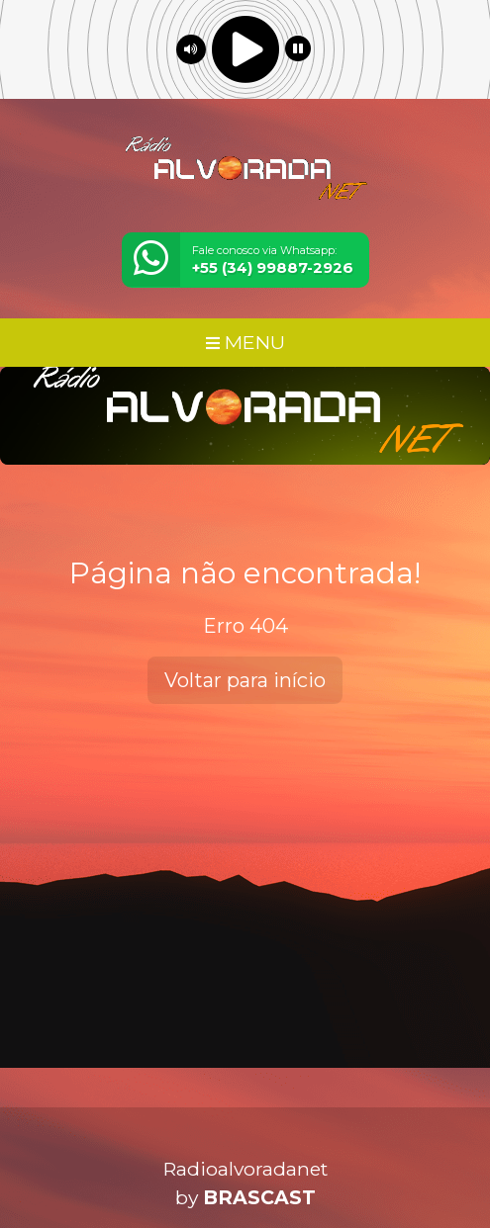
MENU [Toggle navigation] (245, 342)
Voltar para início (245, 680)
